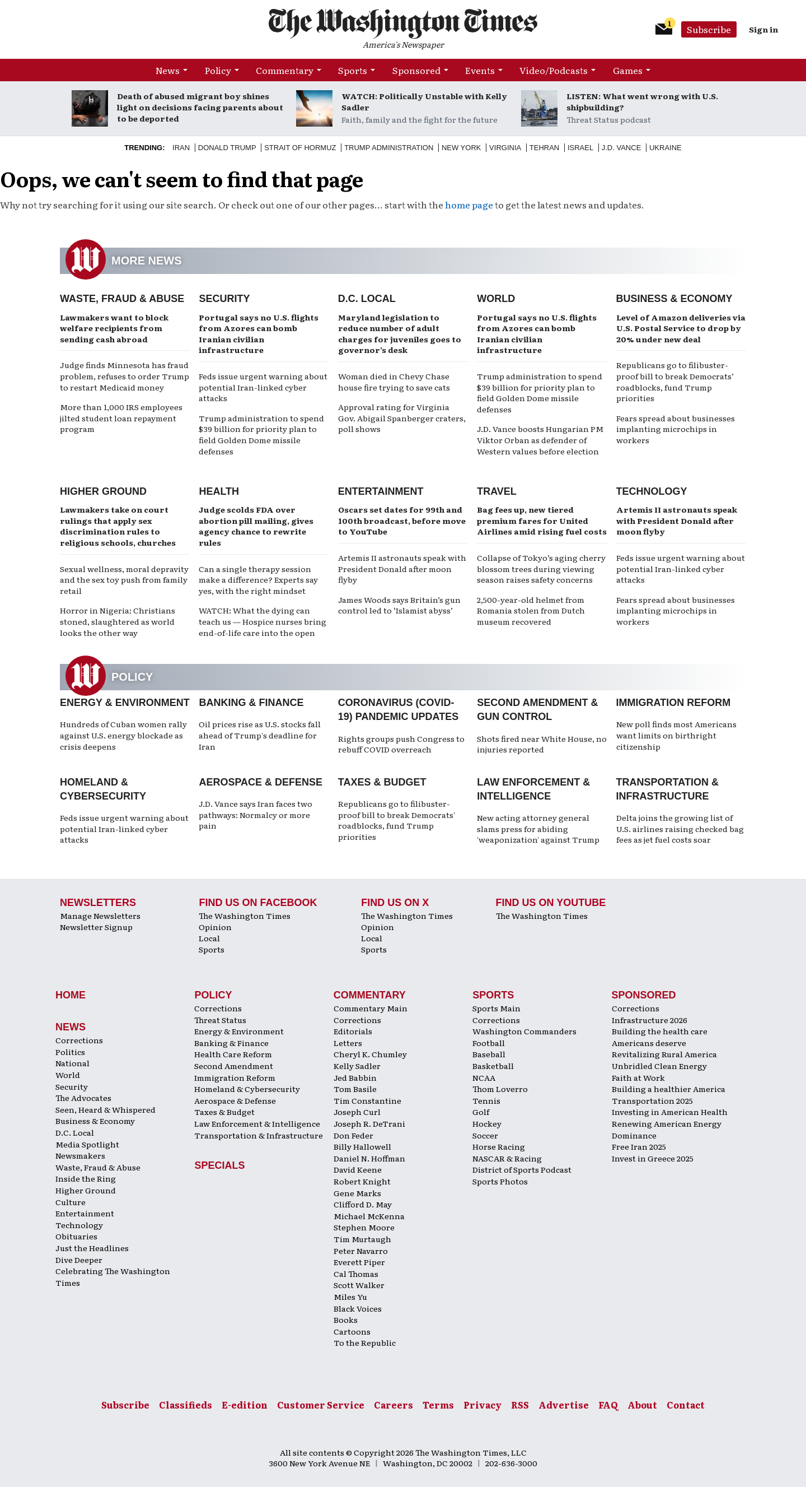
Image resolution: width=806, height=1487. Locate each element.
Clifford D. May (363, 1204)
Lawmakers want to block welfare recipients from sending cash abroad (114, 328)
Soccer (485, 1135)
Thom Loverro (500, 1088)
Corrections (79, 1039)
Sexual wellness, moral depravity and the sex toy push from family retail (124, 579)
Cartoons (352, 1331)
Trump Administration (388, 147)
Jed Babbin (355, 1077)
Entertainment (381, 491)
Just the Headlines (92, 1247)
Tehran (544, 147)
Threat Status (220, 1019)
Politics (70, 1051)
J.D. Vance (621, 147)
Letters (348, 1042)
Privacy (482, 1404)
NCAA (483, 1077)
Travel (497, 491)
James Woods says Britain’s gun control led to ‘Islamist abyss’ (399, 605)
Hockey (487, 1123)
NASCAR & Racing (507, 1158)
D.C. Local (367, 298)
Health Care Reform (233, 1054)
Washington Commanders (524, 1031)
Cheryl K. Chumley (370, 1054)
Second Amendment (233, 1065)
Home (70, 995)
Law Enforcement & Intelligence (257, 1123)
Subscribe (709, 29)
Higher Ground (103, 491)
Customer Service (320, 1404)
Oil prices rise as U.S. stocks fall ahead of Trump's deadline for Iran (260, 734)
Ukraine (665, 147)
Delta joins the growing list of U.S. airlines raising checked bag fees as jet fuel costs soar (680, 828)
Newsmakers (80, 1155)
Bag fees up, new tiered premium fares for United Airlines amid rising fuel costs (542, 520)
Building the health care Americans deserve (659, 1036)
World (496, 298)
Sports (352, 70)
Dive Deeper (78, 1259)
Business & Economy (674, 298)
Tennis (486, 1100)
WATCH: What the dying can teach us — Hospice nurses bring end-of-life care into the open (262, 621)
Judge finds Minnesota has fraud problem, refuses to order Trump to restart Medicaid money (124, 375)
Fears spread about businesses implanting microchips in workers (675, 428)
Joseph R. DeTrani (369, 1123)
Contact (686, 1404)
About (642, 1404)
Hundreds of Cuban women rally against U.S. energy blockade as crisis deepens (123, 734)
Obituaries (76, 1236)
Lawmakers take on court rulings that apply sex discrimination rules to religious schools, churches (118, 526)
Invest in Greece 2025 (652, 1158)
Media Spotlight (87, 1144)
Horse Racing (498, 1146)
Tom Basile (355, 1088)
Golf (480, 1111)
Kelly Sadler (357, 1065)
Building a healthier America (668, 1088)
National (72, 1062)
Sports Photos (500, 1181)
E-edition (245, 1404)
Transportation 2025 (652, 1100)
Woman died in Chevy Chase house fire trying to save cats (394, 381)
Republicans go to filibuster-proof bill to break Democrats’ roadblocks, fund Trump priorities (675, 381)
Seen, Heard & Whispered (105, 1109)
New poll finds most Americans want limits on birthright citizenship (676, 734)
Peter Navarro (361, 1250)
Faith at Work (638, 1077)
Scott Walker (359, 1284)
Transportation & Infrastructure (258, 1135)
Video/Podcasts (553, 70)
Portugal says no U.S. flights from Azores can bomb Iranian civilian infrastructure (258, 334)
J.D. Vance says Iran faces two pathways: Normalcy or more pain (255, 814)
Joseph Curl (357, 1111)
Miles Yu (350, 1296)
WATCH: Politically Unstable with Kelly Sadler (424, 101)
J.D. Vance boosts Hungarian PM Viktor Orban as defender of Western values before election (540, 439)
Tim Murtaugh (362, 1238)
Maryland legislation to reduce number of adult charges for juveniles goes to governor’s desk (399, 334)
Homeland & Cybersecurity (247, 1088)
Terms (438, 1404)
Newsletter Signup (96, 926)
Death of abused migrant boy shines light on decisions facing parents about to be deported (200, 107)
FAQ (608, 1404)
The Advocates (83, 1097)
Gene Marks (357, 1192)
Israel (580, 147)
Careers (393, 1404)
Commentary (284, 70)
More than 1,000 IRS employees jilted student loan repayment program (121, 417)
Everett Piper (359, 1261)
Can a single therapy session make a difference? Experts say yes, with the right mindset (258, 579)
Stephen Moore (364, 1227)
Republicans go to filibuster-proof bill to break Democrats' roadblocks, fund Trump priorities (396, 820)
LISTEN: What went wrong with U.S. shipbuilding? (642, 101)
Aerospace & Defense (260, 782)
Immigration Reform (673, 702)
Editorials (353, 1031)
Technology (651, 491)
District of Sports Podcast (521, 1169)
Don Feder (353, 1135)
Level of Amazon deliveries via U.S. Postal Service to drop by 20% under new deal (681, 328)
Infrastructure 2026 (649, 1019)
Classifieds (185, 1404)
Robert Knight (362, 1181)
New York (461, 147)
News (168, 70)
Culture (70, 1201)
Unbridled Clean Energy (659, 1065)
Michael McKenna (369, 1215)
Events (480, 70)
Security (224, 298)
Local (209, 938)
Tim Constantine (367, 1100)
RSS (520, 1404)
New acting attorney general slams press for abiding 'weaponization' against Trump (538, 828)
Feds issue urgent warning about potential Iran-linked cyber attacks (263, 386)
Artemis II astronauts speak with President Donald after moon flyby (402, 568)
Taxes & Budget (382, 782)
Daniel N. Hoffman (369, 1158)
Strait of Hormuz (300, 147)
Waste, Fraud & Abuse (122, 298)
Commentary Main (370, 1008)
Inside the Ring (85, 1178)
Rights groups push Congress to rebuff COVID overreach (401, 744)
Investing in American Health (670, 1111)
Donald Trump (227, 147)
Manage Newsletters (100, 915)
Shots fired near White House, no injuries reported (542, 744)
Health (219, 491)
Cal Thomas (356, 1273)
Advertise (563, 1404)
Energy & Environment (125, 702)
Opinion (215, 926)
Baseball (488, 1054)
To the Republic (365, 1342)
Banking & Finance (251, 702)
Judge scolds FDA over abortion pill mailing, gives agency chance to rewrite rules (256, 526)
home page (469, 204)
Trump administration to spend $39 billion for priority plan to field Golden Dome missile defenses (261, 434)
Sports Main (496, 1008)
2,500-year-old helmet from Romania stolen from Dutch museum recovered (531, 610)
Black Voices (358, 1308)
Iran (181, 147)
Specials (219, 1165)
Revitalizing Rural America (664, 1054)
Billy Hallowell (362, 1146)
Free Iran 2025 (639, 1146)
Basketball (493, 1065)
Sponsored (416, 70)
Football (488, 1042)
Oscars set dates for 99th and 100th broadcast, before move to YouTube (402, 520)
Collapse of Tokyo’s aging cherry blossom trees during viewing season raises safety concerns (541, 568)
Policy (218, 70)
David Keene (358, 1169)
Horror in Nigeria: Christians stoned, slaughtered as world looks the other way (117, 621)
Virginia (505, 147)
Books (346, 1319)
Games (628, 70)
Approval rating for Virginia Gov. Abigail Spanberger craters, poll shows (402, 417)
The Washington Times (244, 915)
